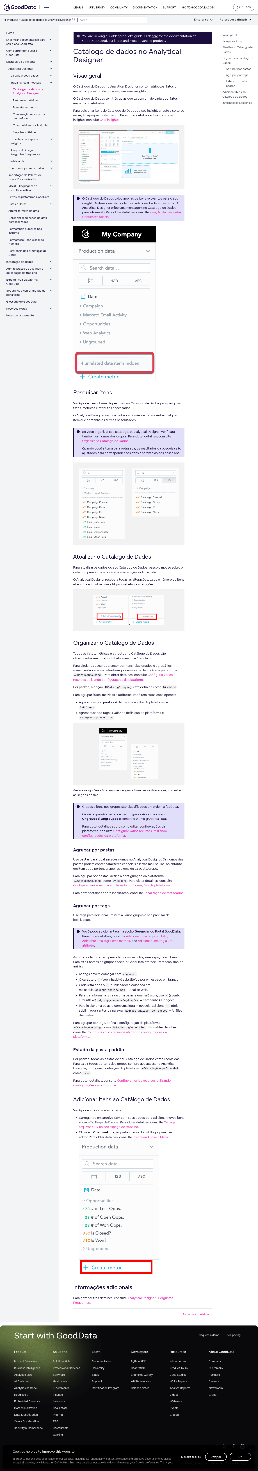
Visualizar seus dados (26, 77)
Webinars (176, 1403)
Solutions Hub (61, 1363)
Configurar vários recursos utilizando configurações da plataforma (121, 885)
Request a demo (209, 1336)
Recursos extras (17, 310)
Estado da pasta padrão (236, 83)
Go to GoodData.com (198, 7)
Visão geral (229, 35)
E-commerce (61, 1389)
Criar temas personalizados (27, 169)
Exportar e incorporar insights (25, 142)
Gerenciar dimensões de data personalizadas (28, 221)
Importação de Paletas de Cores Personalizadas (26, 178)
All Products (11, 19)
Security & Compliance (28, 1429)
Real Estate (60, 1409)
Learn (78, 7)
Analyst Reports (180, 1389)
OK (240, 1456)
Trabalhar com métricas (27, 84)
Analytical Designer (21, 70)
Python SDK (138, 1363)
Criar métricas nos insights (31, 126)
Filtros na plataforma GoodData (29, 198)
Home (11, 34)
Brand (212, 1396)
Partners (214, 1376)
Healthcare (60, 1383)
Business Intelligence (27, 1369)
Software (59, 1376)
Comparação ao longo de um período (30, 118)
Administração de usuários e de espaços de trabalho (25, 272)
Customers (216, 1369)
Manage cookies (189, 1456)
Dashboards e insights (21, 63)
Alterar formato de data (24, 212)
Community (118, 7)
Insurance (59, 1403)
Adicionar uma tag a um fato (146, 936)
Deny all (215, 1456)
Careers (214, 1383)
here (155, 36)
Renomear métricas (26, 102)
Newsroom (216, 1389)
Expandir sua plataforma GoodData (22, 283)
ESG (55, 1423)
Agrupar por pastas (238, 69)
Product (20, 1353)
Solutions (60, 1353)
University (97, 7)
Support (169, 7)
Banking (58, 1436)
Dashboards (17, 162)
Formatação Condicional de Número (27, 243)
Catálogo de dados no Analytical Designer (29, 93)
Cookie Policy (106, 1462)
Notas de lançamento (21, 317)
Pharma (58, 1416)
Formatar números (26, 108)
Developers (139, 1353)
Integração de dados (20, 263)
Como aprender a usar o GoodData (22, 54)
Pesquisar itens (232, 41)
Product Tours (179, 1369)
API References (141, 1383)
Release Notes (140, 1389)
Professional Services (66, 1369)
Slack (243, 7)
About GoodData (221, 1353)
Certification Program (105, 1389)
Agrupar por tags (237, 75)
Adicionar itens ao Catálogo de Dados (234, 94)
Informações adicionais (237, 102)
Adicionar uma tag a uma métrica (106, 941)
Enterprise (203, 19)
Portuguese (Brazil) (235, 19)
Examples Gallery (142, 1376)
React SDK (138, 1369)
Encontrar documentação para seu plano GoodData (26, 43)
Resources (178, 1353)
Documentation (145, 7)
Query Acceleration (26, 1423)
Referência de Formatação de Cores (28, 254)
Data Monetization (26, 1416)
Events (174, 1409)
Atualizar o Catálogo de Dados (237, 50)
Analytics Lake (23, 1376)
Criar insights (109, 120)
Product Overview (25, 1363)
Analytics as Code (25, 1389)
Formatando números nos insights (26, 232)
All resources (178, 1363)
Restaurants (61, 1429)
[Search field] (109, 20)
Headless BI (21, 1396)
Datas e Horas (18, 205)
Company (215, 1363)
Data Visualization (25, 1409)
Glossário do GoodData (22, 303)
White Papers (178, 1383)
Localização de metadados (164, 893)
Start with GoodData (55, 1336)
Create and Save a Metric (151, 1137)
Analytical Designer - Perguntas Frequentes (26, 153)
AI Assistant (22, 1383)
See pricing (234, 1336)
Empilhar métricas (25, 133)
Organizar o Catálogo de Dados (238, 60)
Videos (174, 1396)
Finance (58, 1396)
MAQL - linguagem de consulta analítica (23, 189)
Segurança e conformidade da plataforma (26, 294)
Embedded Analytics (27, 1403)
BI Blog (174, 1416)
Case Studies (178, 1376)
